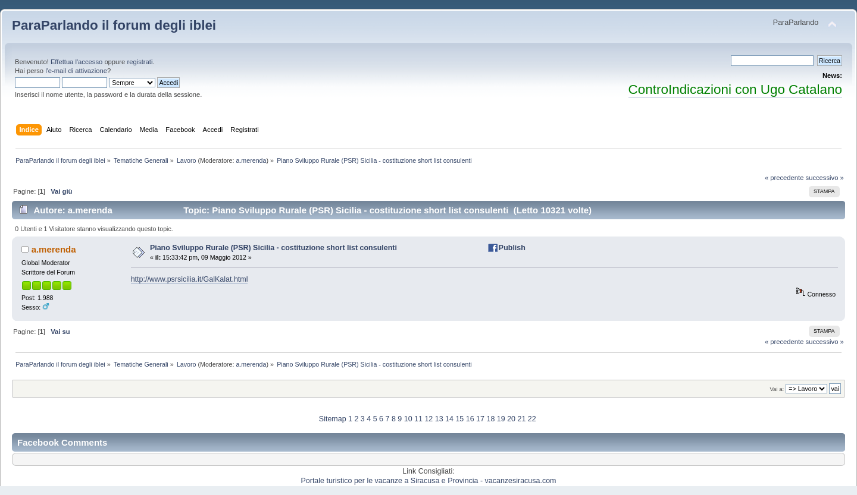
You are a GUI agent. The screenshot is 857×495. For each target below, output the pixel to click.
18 (490, 419)
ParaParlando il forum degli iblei (114, 25)
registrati (139, 61)
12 (428, 419)
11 (418, 419)
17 (480, 419)
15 (459, 419)
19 (501, 419)
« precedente (784, 177)
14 (449, 419)
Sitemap (332, 419)
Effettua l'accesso (76, 61)
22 (532, 419)
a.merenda (251, 160)
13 (439, 419)
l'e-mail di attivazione (76, 70)
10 (408, 419)
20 (511, 419)
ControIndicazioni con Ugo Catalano (735, 89)
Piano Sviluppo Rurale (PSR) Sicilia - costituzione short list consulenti (273, 248)
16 (470, 419)
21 (521, 419)
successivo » (825, 177)
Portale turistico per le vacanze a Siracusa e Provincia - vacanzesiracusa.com (428, 481)
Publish (512, 248)
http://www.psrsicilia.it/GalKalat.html (189, 279)
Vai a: (777, 389)
